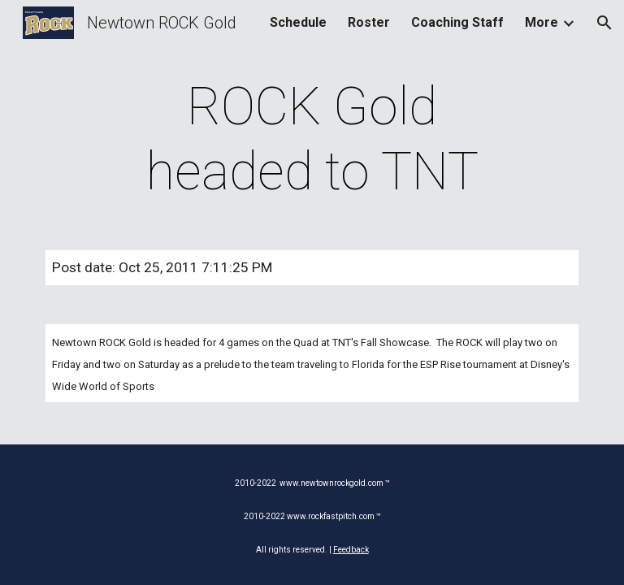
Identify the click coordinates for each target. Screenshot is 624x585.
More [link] (541, 22)
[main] (311, 139)
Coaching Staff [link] (457, 22)
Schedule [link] (298, 22)
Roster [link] (369, 22)
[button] (604, 22)
